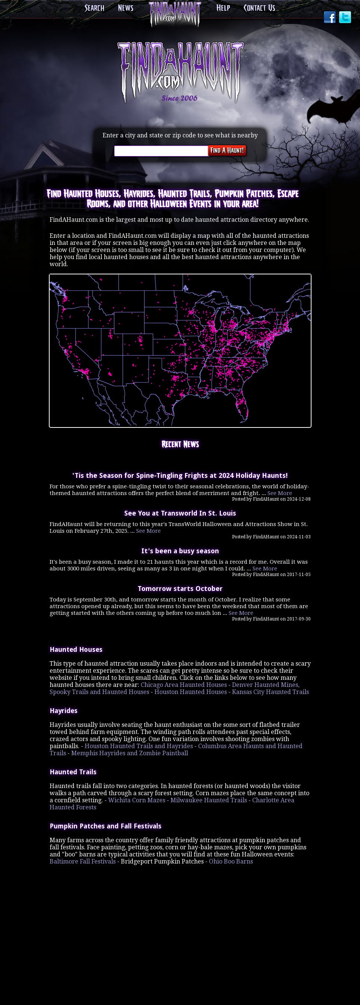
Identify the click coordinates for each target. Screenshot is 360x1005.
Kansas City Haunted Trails (270, 690)
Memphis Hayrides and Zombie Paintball (129, 751)
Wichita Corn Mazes (136, 798)
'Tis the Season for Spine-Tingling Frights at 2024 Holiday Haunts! (180, 475)
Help (223, 8)
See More (279, 492)
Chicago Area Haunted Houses (184, 683)
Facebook (330, 18)
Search (97, 8)
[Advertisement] (180, 910)
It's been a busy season (180, 549)
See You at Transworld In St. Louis (180, 512)
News (126, 8)
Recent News (180, 445)
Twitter (346, 18)
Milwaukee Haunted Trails (208, 798)
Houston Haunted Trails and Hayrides (139, 744)
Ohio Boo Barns (231, 859)
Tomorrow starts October (180, 587)
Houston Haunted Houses (190, 690)
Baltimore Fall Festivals (83, 859)
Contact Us (257, 8)
